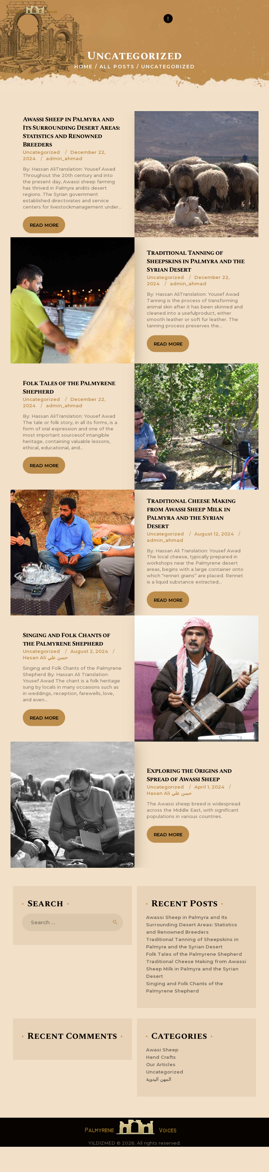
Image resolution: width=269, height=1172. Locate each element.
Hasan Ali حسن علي (45, 657)
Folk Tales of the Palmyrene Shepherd (69, 387)
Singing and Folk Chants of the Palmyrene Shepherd (66, 639)
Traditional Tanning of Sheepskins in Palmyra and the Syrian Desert (195, 261)
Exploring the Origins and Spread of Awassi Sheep (189, 775)
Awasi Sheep (162, 1049)
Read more (44, 224)
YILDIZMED (101, 1143)
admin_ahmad (64, 158)
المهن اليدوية (158, 1079)
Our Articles (160, 1064)
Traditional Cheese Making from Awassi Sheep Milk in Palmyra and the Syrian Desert (191, 513)
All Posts (116, 66)
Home (83, 66)
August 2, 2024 (89, 651)
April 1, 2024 (209, 787)
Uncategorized (41, 152)
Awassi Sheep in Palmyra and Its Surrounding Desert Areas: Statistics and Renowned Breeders (71, 132)
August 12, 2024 (214, 533)
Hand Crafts (161, 1057)
